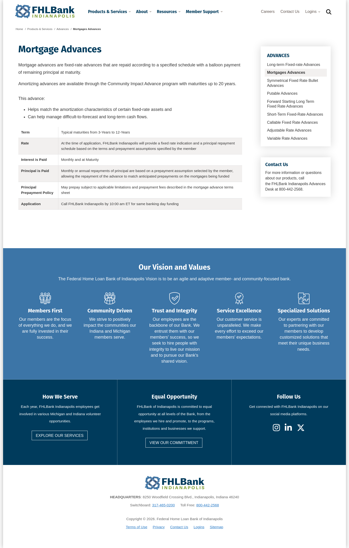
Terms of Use (136, 527)
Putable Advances (282, 93)
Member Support (204, 11)
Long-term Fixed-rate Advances (293, 65)
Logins (312, 11)
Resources (169, 11)
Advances (278, 55)
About (144, 11)
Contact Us (289, 11)
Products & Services (109, 11)
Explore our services (60, 436)
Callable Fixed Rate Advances (292, 122)
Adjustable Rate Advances (289, 130)
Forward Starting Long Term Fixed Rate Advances (290, 104)
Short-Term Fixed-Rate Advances (295, 114)
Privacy (159, 527)
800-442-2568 (207, 505)
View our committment (174, 443)
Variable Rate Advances (287, 138)
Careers (268, 11)
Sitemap (216, 527)
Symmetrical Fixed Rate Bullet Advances (292, 83)
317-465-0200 (163, 505)
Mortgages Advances (286, 72)
